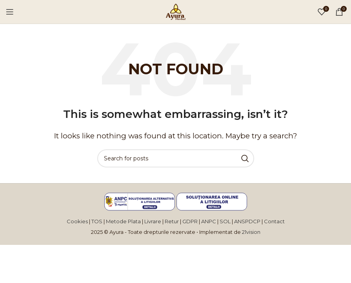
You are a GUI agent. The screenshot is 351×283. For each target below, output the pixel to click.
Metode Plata (123, 221)
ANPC (208, 221)
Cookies (77, 221)
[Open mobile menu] (10, 12)
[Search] (175, 158)
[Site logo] (176, 11)
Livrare (152, 221)
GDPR (190, 221)
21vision (251, 232)
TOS (96, 221)
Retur (172, 221)
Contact (274, 221)
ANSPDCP (248, 221)
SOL (226, 221)
